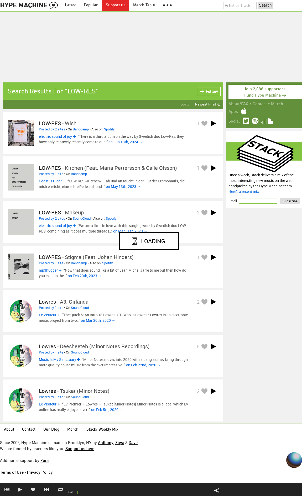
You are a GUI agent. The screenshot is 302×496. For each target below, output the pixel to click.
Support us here (79, 448)
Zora (44, 460)
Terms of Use (12, 472)
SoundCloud (82, 218)
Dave (133, 442)
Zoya (119, 442)
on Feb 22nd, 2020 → (143, 364)
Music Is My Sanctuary (57, 359)
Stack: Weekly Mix (102, 430)
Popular (91, 5)
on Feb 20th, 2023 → (85, 275)
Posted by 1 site (51, 173)
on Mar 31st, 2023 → (130, 231)
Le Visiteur (47, 314)
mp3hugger (48, 270)
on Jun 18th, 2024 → (125, 141)
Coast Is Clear (50, 180)
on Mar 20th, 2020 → (98, 320)
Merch (277, 104)
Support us (115, 5)
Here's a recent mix (243, 191)
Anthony (105, 442)
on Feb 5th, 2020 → (107, 409)
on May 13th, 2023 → (123, 186)
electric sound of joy (55, 136)
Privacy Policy (40, 472)
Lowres (47, 301)
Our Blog (51, 430)
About (9, 430)
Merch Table (144, 5)
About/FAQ (238, 104)
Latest (70, 5)
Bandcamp (81, 129)
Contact (260, 104)
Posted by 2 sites (52, 129)
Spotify (109, 129)
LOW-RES (50, 123)
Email (233, 200)
